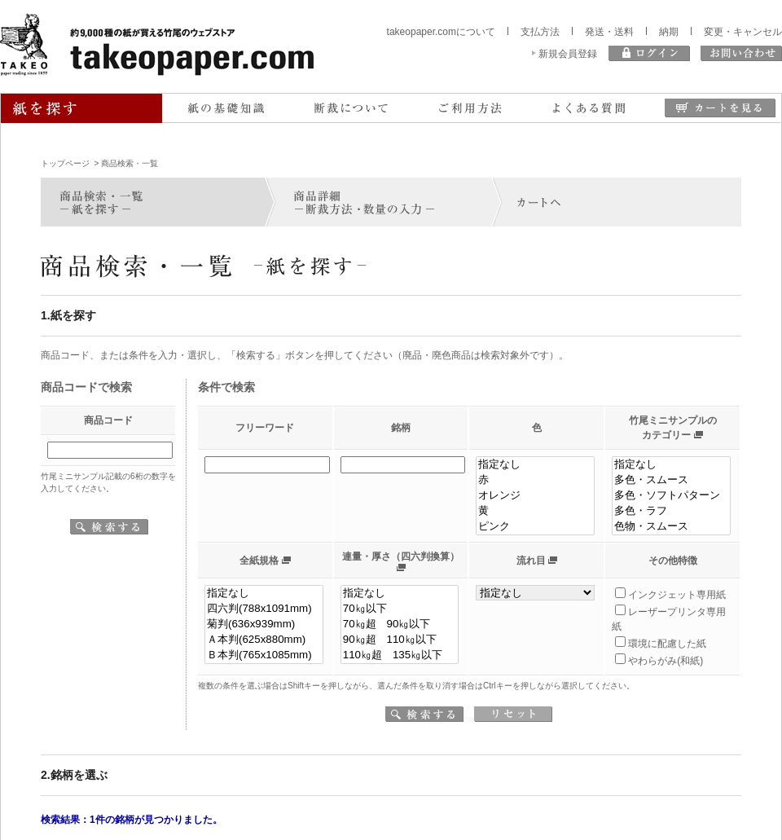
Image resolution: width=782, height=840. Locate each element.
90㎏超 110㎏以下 (400, 640)
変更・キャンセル (743, 32)
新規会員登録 (567, 53)
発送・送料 (609, 32)
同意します (391, 810)
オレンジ (535, 496)
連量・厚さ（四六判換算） (400, 556)
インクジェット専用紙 (677, 594)
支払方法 (540, 32)
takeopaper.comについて (441, 32)
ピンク (535, 526)
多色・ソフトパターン (671, 496)
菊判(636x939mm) (264, 624)
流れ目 (531, 560)
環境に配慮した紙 (667, 643)
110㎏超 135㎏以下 (400, 655)
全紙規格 (259, 560)
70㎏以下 (400, 609)
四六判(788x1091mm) (264, 609)
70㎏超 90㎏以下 (400, 624)
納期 (669, 32)
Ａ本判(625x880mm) (264, 640)
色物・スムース (671, 526)
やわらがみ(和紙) (665, 660)
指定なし (535, 465)
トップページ (65, 163)
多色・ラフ (671, 511)
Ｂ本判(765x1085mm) (264, 655)
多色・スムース (671, 480)
